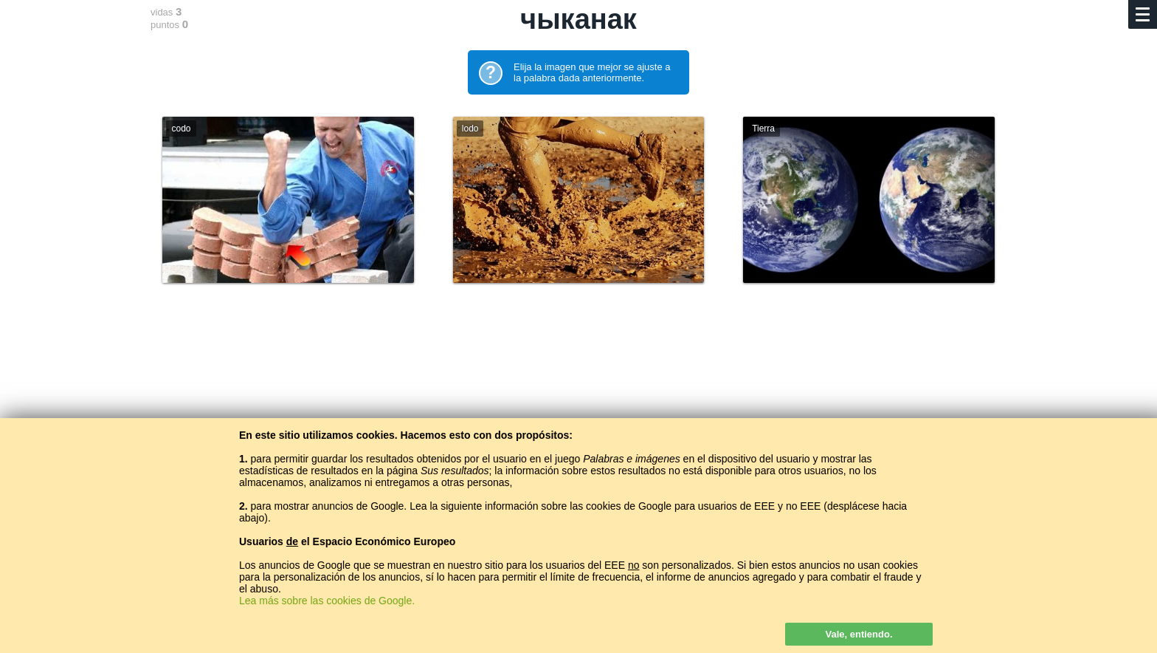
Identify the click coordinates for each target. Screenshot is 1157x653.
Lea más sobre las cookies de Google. (327, 600)
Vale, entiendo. (858, 634)
